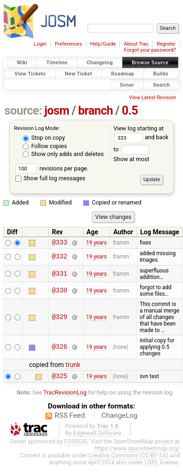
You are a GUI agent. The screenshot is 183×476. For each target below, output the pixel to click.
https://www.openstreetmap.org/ (137, 451)
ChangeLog (119, 418)
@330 (59, 291)
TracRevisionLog (65, 395)
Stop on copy (44, 137)
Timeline (57, 63)
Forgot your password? (150, 50)
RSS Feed (70, 418)
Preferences (68, 44)
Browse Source (150, 63)
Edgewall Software (97, 435)
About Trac (136, 44)
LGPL (151, 465)
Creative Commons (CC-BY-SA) (128, 458)
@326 (59, 348)
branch (95, 110)
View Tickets (30, 73)
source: (23, 110)
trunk (72, 366)
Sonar (127, 85)
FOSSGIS (75, 444)
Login (40, 44)
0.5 (130, 110)
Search (161, 85)
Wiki (22, 63)
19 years (96, 243)
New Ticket (78, 73)
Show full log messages (50, 178)
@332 (59, 258)
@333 (59, 243)
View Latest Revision (152, 98)
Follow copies (45, 146)
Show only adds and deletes (63, 153)
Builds (161, 73)
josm (56, 110)
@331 (59, 275)
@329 (59, 318)
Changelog (100, 63)
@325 (59, 378)
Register (166, 44)
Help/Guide (103, 44)
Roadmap (122, 73)
